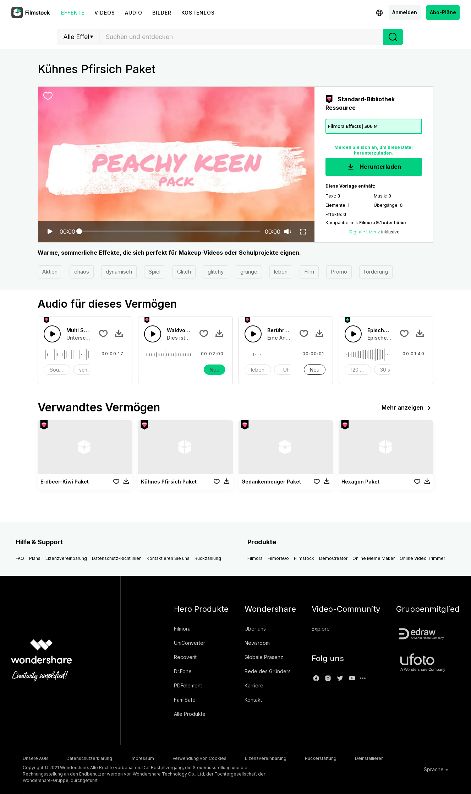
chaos (81, 271)
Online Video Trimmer (422, 558)
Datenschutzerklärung (89, 758)
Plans (34, 558)
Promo (339, 271)
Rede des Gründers (268, 671)
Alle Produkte (190, 714)
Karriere (254, 685)
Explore (321, 629)
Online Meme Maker (373, 558)
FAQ (20, 558)
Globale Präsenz (264, 657)
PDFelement (188, 685)
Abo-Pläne (443, 12)
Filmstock (304, 558)
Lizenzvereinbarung (66, 558)
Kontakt (253, 700)
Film (309, 271)
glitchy (216, 271)
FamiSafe (185, 700)
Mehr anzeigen (407, 408)
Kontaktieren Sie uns (168, 558)
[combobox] (241, 37)
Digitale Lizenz (365, 231)
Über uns (255, 629)
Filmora (255, 558)
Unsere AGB (35, 758)
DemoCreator (333, 558)
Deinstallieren (369, 758)
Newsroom (257, 643)
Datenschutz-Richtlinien (117, 558)
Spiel (154, 271)
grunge (248, 271)
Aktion (49, 271)
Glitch (184, 271)
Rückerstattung (320, 758)
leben (280, 271)
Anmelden (404, 12)
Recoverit (185, 657)
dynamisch (119, 271)
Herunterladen (373, 167)
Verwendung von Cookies (199, 758)
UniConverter (189, 643)
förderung (376, 271)
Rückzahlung (208, 558)
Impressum (142, 758)
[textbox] (241, 36)
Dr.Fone (183, 671)
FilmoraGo (278, 558)
